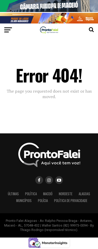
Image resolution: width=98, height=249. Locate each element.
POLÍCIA (43, 200)
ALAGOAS (84, 193)
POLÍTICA (31, 193)
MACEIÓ (48, 193)
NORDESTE (65, 193)
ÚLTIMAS (13, 193)
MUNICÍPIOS (24, 200)
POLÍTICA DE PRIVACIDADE (70, 200)
